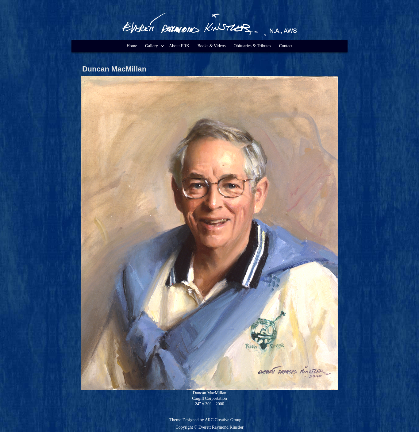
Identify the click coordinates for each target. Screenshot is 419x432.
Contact (286, 46)
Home (132, 46)
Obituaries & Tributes (252, 46)
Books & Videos (211, 46)
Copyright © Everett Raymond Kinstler (209, 427)
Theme (175, 420)
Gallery (151, 46)
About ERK (179, 46)
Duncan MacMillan (114, 69)
